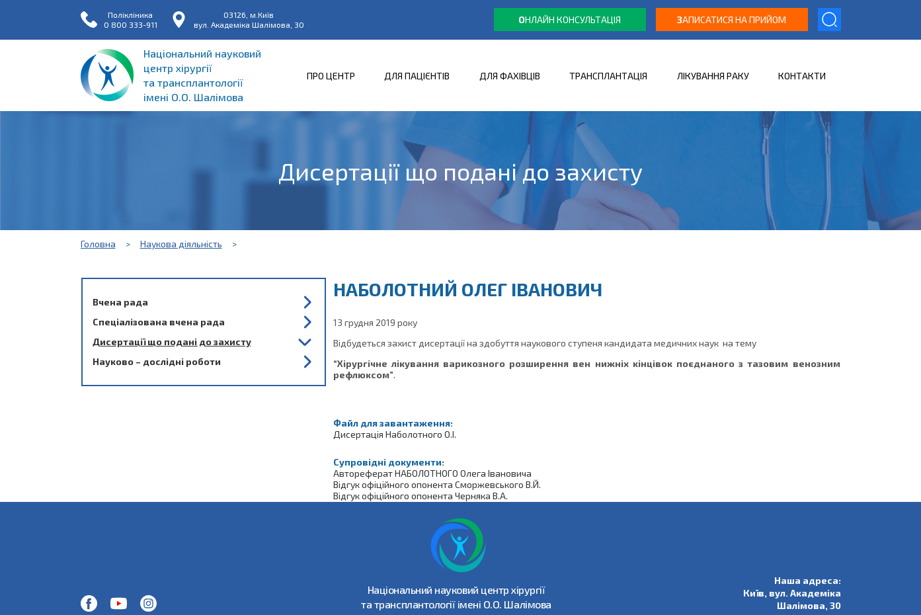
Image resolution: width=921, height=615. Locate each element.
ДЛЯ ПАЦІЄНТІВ (417, 75)
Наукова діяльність (181, 243)
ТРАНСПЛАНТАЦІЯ (608, 75)
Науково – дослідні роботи (157, 361)
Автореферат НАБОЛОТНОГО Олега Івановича (432, 473)
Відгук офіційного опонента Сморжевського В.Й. (437, 484)
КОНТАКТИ (802, 75)
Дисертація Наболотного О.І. (394, 434)
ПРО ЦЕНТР (331, 75)
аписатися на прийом (731, 19)
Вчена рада (120, 302)
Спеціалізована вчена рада (159, 321)
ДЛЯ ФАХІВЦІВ (509, 75)
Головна (98, 243)
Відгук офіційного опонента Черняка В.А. (420, 495)
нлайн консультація (569, 19)
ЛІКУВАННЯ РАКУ (713, 75)
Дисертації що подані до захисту (172, 341)
